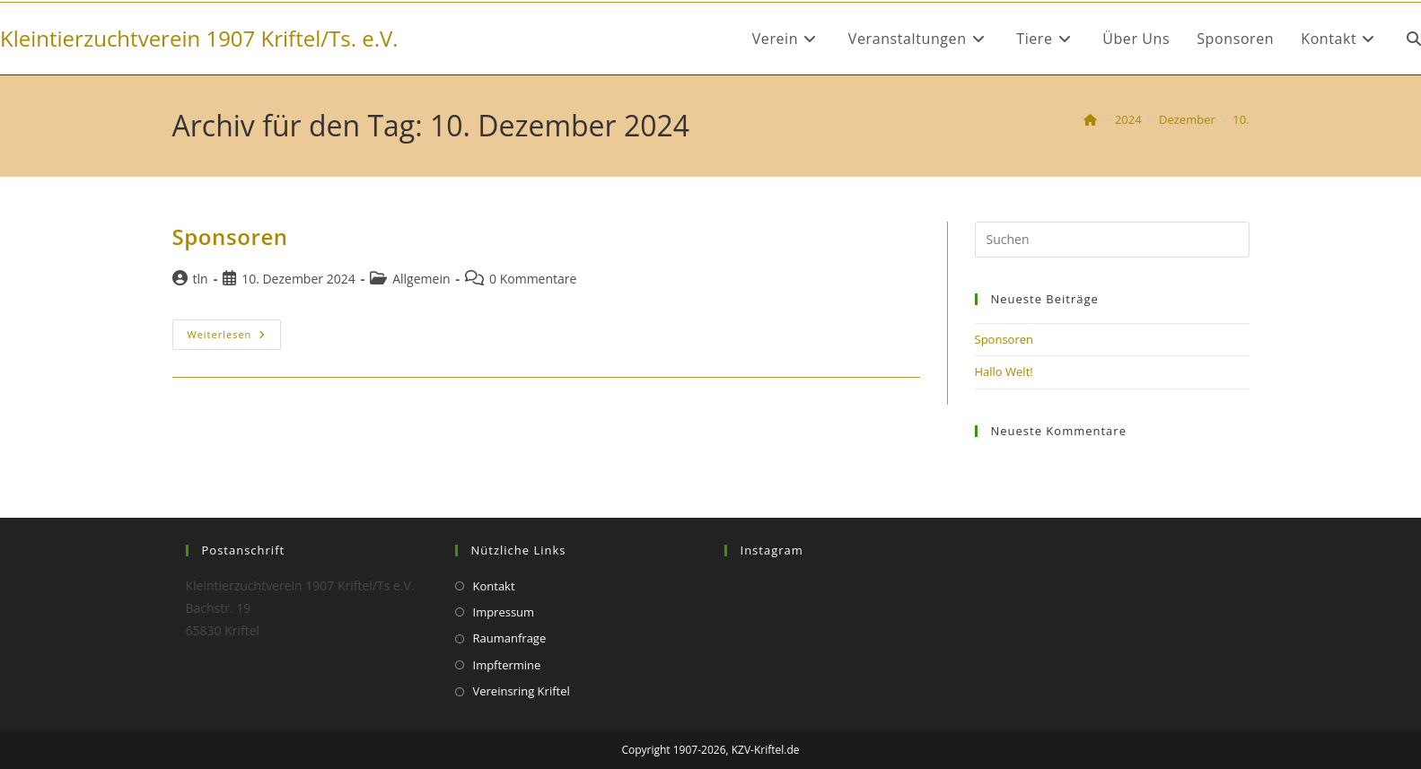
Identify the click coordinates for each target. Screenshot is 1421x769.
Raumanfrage (510, 638)
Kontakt (494, 586)
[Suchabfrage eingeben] (1112, 240)
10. (1240, 119)
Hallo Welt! (1004, 371)
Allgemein (421, 278)
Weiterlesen (235, 334)
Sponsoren (230, 236)
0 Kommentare (532, 278)
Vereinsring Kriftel (521, 691)
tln (200, 278)
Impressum (504, 612)
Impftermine (507, 665)
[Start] (1090, 119)
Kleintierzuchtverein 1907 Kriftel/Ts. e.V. (199, 38)
